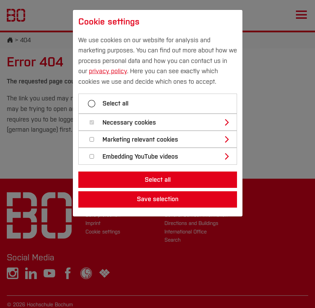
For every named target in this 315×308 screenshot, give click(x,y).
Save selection (157, 199)
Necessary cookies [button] (129, 122)
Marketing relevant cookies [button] (140, 139)
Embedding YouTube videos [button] (140, 156)
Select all (115, 103)
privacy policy (108, 71)
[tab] (161, 122)
